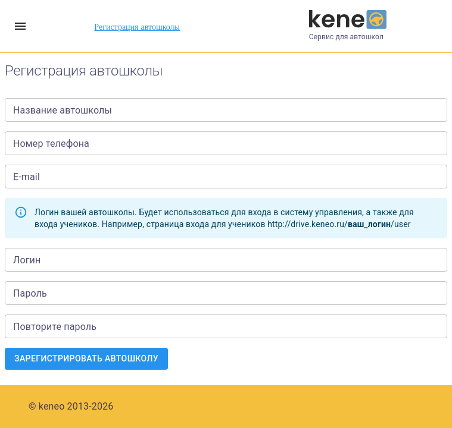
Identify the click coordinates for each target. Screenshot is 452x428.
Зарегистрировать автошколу (86, 359)
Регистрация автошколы (137, 26)
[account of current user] (20, 26)
